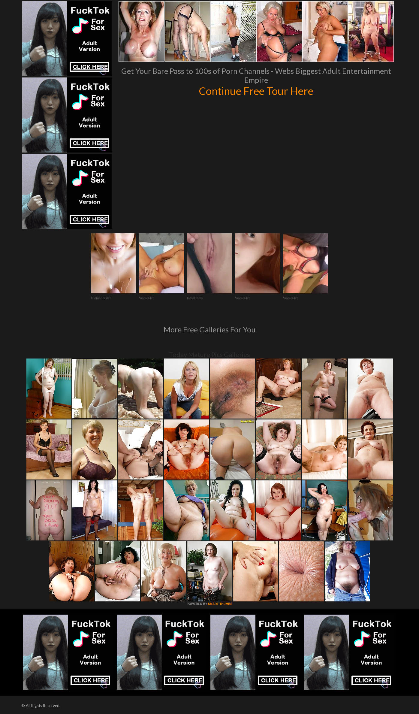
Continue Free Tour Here (256, 90)
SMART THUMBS (220, 604)
